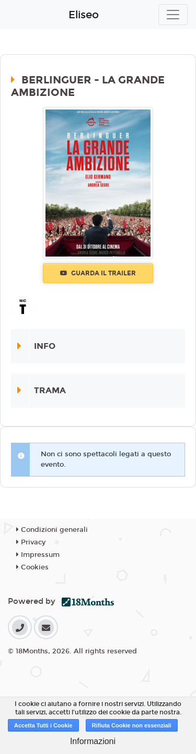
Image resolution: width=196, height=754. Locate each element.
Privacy (30, 542)
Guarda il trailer (98, 273)
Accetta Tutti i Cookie (43, 725)
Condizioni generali (52, 530)
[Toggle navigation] (173, 14)
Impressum (38, 555)
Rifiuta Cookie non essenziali (131, 725)
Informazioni (93, 741)
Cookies (32, 567)
